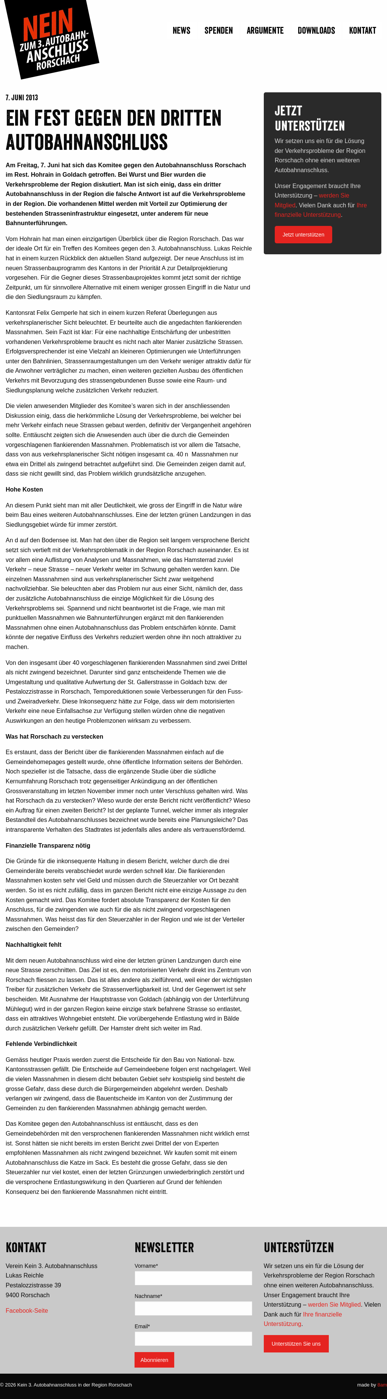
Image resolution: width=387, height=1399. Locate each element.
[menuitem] (181, 30)
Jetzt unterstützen (304, 235)
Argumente (265, 30)
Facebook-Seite (27, 1310)
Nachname (148, 1296)
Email (142, 1326)
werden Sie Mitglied (334, 1304)
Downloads (316, 30)
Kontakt (362, 30)
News (181, 30)
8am (382, 1385)
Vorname (146, 1266)
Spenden (218, 30)
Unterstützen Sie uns (296, 1344)
